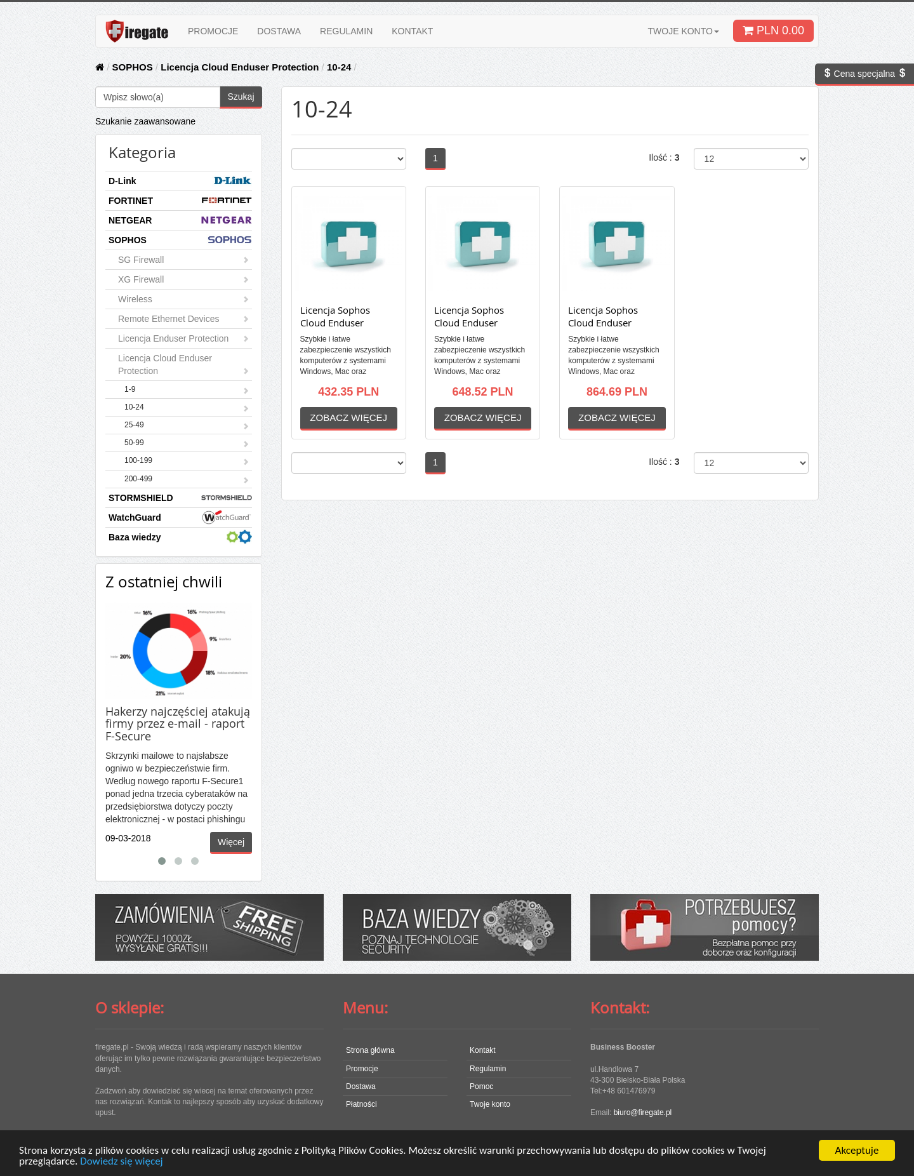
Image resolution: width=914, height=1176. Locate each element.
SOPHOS (132, 67)
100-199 (186, 461)
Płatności (361, 1104)
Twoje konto (490, 1104)
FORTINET (180, 200)
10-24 (339, 67)
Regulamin (488, 1068)
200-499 (186, 480)
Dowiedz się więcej (121, 1161)
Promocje (362, 1068)
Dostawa (361, 1086)
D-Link (180, 181)
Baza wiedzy (180, 537)
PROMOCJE (213, 31)
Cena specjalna (864, 74)
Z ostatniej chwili (163, 581)
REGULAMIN (346, 31)
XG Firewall (183, 279)
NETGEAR (180, 220)
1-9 (186, 390)
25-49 (186, 426)
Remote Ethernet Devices (183, 318)
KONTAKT (412, 31)
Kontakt (483, 1050)
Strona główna (370, 1050)
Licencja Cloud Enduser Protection (240, 67)
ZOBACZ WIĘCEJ (348, 417)
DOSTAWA (279, 31)
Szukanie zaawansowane (145, 121)
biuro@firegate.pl (643, 1112)
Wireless (183, 299)
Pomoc (481, 1086)
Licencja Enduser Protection (183, 338)
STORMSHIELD (180, 497)
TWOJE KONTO (683, 31)
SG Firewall (183, 259)
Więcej (231, 842)
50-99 (186, 444)
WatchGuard (180, 517)
